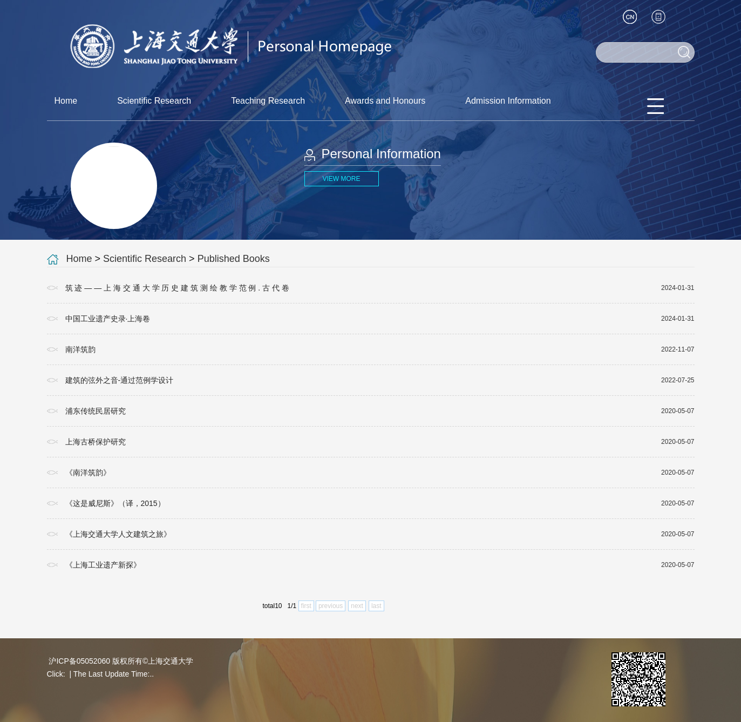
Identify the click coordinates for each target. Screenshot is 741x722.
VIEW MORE (341, 179)
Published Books (234, 258)
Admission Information (507, 100)
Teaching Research (268, 100)
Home (66, 100)
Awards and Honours (385, 100)
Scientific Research (154, 100)
